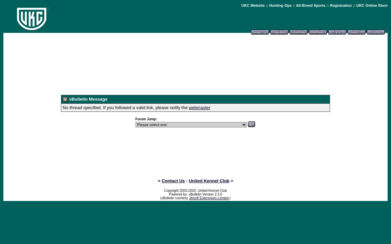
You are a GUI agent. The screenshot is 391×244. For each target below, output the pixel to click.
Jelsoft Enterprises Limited (209, 198)
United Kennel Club (209, 180)
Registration (341, 5)
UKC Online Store (372, 5)
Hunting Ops (280, 5)
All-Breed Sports (311, 5)
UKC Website (253, 5)
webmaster (199, 107)
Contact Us (173, 180)
